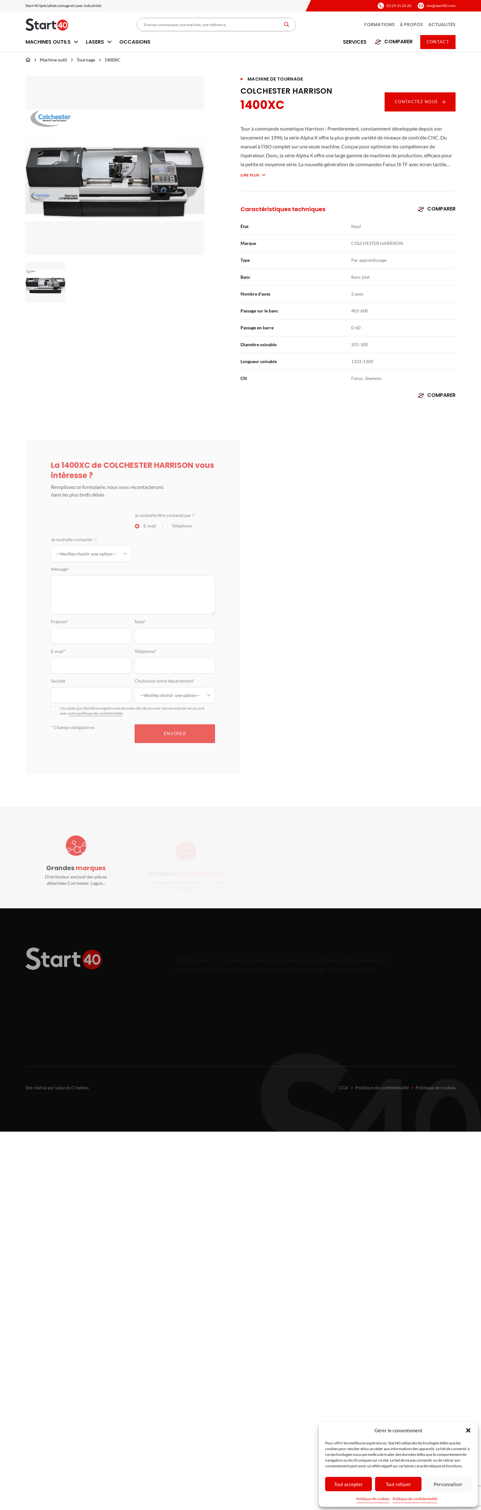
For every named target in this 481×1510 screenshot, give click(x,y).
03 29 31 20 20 (399, 5)
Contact (438, 41)
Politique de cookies (372, 1498)
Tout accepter (348, 1484)
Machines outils (51, 42)
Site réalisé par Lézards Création (57, 1087)
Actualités (442, 24)
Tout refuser (398, 1484)
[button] (468, 1430)
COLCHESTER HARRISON (286, 91)
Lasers (99, 42)
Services (354, 42)
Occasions (134, 42)
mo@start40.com (441, 5)
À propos (411, 24)
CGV (343, 1087)
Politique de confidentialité (415, 1498)
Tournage (86, 59)
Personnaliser (448, 1484)
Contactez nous (420, 101)
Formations (379, 24)
